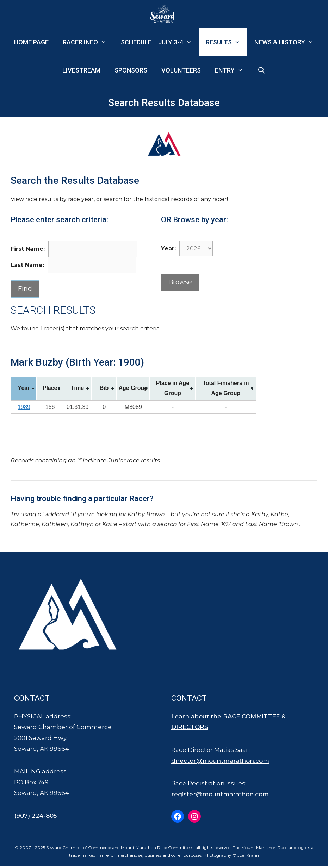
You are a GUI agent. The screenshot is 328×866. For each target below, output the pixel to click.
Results (226, 42)
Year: (168, 248)
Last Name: (27, 265)
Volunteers (181, 70)
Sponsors (131, 70)
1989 (24, 407)
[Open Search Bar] (261, 70)
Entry (232, 70)
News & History (287, 42)
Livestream (81, 70)
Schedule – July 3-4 (160, 42)
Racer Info (88, 42)
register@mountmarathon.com (220, 794)
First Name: (28, 248)
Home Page (31, 42)
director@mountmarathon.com (220, 760)
